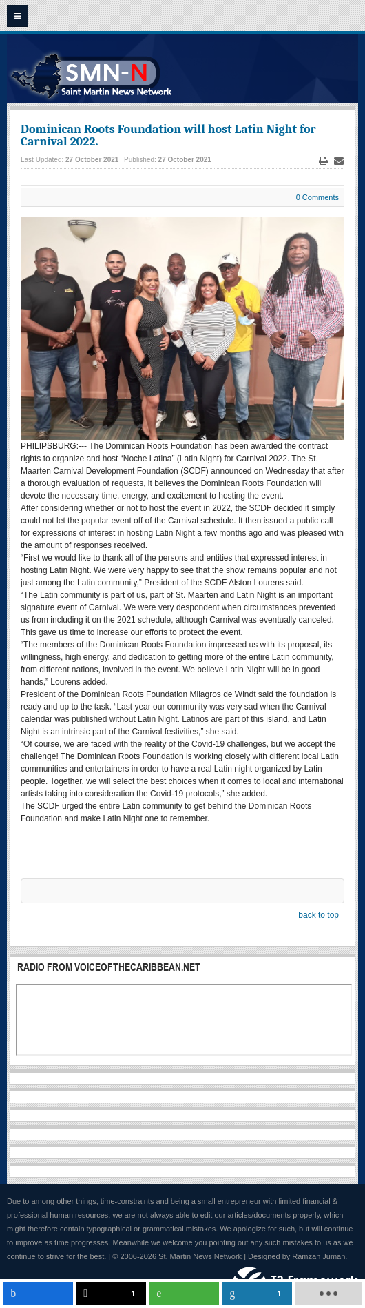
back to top (318, 915)
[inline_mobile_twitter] (111, 1293)
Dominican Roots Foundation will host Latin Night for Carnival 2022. (168, 135)
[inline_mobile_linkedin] (257, 1293)
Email (338, 161)
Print (323, 161)
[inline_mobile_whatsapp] (184, 1293)
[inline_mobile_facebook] (38, 1293)
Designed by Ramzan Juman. (297, 1256)
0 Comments (317, 197)
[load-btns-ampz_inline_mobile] (328, 1293)
